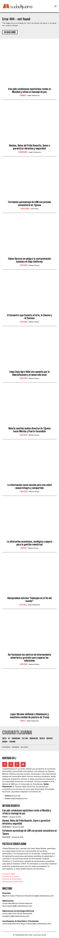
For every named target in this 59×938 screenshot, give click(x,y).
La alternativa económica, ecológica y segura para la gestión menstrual (29, 543)
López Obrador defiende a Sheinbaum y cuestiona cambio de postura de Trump (29, 716)
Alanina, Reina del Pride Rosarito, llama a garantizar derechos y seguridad (29, 147)
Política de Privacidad (11, 879)
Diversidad (23, 152)
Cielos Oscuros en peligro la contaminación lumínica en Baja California (29, 260)
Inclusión (25, 209)
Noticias (24, 265)
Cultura (23, 605)
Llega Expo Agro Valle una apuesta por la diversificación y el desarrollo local (29, 373)
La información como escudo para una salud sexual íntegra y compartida (29, 486)
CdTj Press (34, 209)
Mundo (23, 95)
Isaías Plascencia (33, 95)
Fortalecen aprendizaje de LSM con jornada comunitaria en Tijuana (29, 203)
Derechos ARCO (8, 874)
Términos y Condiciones (12, 881)
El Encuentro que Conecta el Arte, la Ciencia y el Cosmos (29, 317)
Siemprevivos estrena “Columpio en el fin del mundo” (29, 600)
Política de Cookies (10, 876)
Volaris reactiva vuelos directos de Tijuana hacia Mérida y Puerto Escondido (29, 430)
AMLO (23, 721)
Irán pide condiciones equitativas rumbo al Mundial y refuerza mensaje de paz (29, 90)
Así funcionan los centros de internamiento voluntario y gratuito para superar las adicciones (29, 657)
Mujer (23, 548)
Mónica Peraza (34, 265)
